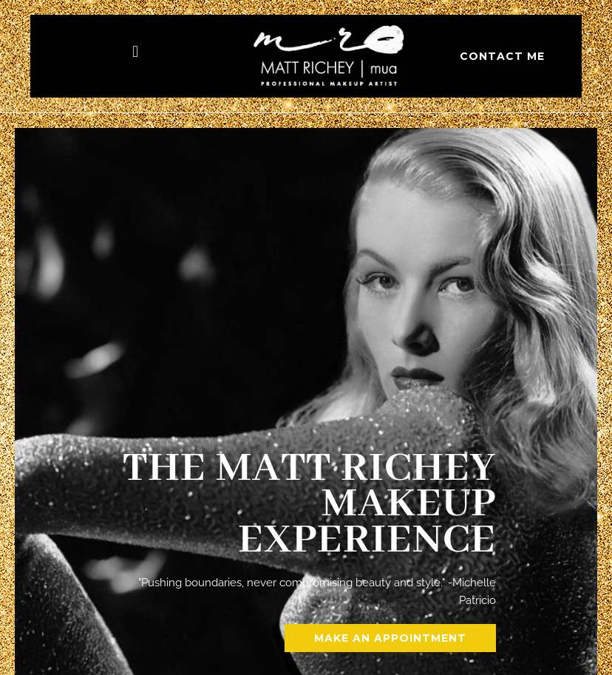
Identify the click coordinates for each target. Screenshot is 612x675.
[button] (135, 51)
